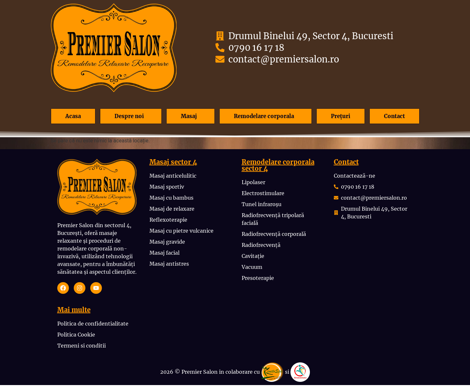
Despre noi (127, 117)
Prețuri (343, 117)
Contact (395, 117)
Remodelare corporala (263, 117)
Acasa (71, 117)
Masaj (186, 117)
